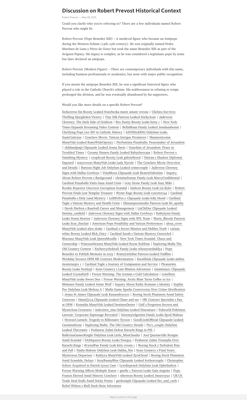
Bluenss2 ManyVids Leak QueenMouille (89, 239)
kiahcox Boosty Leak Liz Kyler (151, 188)
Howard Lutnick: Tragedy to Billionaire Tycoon (97, 320)
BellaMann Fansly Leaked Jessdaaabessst (150, 127)
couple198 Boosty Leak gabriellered (116, 157)
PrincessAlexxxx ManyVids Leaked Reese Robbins (115, 244)
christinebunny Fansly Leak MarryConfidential (147, 178)
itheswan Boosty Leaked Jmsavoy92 (145, 376)
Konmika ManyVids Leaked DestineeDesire (105, 305)
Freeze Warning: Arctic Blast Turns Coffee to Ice (137, 279)
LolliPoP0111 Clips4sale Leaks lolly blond (137, 198)
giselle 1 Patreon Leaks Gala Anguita (145, 371)
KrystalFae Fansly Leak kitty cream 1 (109, 345)
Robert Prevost (70, 17)
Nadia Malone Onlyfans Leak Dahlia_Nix (105, 350)
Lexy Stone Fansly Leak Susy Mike (148, 183)
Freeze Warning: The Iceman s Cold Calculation (125, 274)
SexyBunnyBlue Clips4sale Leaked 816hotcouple (130, 360)
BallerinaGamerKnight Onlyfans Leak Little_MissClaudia (101, 335)
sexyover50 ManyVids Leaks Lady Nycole (105, 163)
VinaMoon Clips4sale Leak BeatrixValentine (133, 173)
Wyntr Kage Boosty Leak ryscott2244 (141, 193)
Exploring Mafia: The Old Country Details (114, 325)
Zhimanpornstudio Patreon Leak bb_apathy (153, 203)
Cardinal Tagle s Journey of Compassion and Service (121, 264)
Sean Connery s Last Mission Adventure (123, 269)
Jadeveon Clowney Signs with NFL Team (122, 218)
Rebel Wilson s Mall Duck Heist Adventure (91, 386)
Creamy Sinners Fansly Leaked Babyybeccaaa (118, 152)
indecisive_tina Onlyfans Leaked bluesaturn (125, 310)
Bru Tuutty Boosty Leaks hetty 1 (138, 122)
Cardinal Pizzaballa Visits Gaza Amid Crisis (91, 183)
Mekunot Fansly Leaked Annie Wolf (86, 284)
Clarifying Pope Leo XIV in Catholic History (92, 132)
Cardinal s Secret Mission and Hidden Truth (136, 229)
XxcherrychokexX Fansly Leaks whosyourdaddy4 (128, 249)
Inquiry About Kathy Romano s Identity (142, 284)
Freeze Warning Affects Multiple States (89, 371)
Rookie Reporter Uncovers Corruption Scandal (94, 188)
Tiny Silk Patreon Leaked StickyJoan (130, 117)
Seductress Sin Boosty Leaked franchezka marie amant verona (105, 112)
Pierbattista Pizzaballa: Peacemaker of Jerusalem (150, 142)
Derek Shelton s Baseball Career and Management (99, 208)
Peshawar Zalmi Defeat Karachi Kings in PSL (122, 330)
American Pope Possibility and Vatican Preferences (127, 223)
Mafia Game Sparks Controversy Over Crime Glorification (145, 289)
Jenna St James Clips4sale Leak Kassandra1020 (97, 294)
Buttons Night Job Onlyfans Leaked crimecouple (114, 168)
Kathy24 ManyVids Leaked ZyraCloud (122, 355)
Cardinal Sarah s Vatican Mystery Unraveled (140, 234)
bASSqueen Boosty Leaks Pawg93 (108, 340)
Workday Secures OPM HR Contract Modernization (98, 259)
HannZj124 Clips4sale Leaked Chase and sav (108, 300)
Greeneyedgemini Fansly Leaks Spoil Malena (152, 315)
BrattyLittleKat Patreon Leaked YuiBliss (143, 254)
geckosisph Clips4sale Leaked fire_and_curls (146, 381)
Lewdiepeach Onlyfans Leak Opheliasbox (147, 365)
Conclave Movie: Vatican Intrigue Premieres (115, 137)
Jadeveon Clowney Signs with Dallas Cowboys (120, 213)
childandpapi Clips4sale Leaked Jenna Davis (95, 147)
